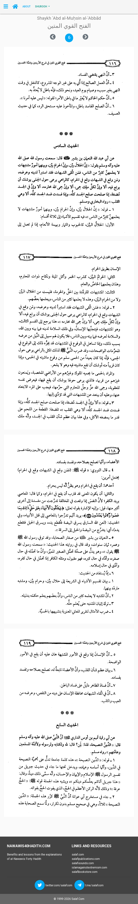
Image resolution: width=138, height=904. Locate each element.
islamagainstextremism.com (89, 867)
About (26, 6)
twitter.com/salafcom (58, 885)
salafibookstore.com (84, 872)
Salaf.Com (78, 899)
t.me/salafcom (94, 885)
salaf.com (78, 854)
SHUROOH (41, 6)
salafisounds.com (83, 863)
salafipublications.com (86, 859)
